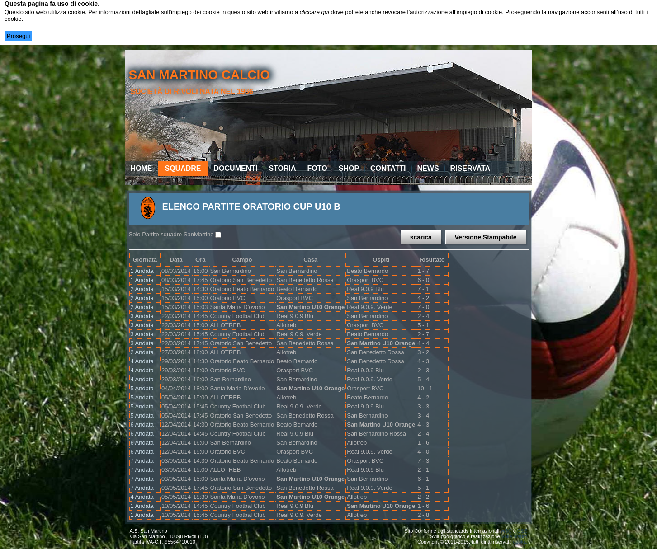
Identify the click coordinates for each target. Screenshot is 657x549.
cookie (520, 541)
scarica (421, 237)
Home (141, 168)
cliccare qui (314, 12)
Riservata (470, 168)
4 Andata (142, 361)
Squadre (183, 168)
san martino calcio (199, 75)
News (428, 168)
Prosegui (18, 36)
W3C (506, 531)
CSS (522, 531)
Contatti (388, 168)
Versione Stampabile (486, 237)
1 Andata (142, 270)
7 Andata (142, 460)
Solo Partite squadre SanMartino (171, 234)
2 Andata (142, 289)
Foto (317, 168)
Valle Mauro (514, 536)
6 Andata (142, 424)
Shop (349, 168)
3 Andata (142, 316)
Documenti (236, 168)
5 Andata (142, 388)
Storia (282, 168)
